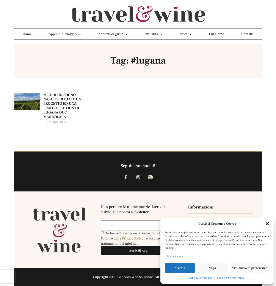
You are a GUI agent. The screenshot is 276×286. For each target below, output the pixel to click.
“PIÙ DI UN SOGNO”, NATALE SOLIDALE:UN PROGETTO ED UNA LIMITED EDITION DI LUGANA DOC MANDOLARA (62, 106)
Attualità (153, 34)
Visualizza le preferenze (249, 268)
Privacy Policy (133, 238)
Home (27, 34)
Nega (212, 268)
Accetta (179, 268)
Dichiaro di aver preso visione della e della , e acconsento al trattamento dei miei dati (135, 238)
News (185, 34)
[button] (267, 224)
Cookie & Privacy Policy (201, 278)
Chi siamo (216, 34)
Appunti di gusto (113, 34)
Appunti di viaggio (65, 34)
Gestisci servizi (175, 256)
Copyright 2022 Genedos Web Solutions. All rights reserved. (138, 277)
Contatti (247, 34)
